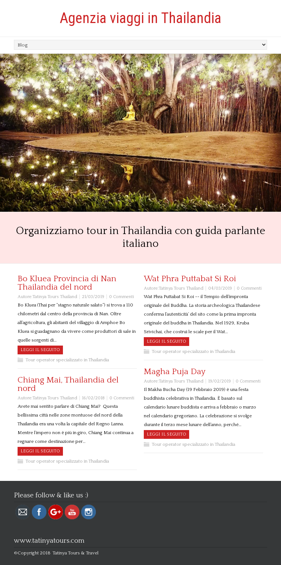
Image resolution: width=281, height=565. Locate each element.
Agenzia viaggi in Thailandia (140, 18)
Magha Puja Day (175, 371)
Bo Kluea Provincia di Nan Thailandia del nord (67, 283)
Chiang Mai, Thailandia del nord (68, 384)
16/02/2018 (93, 398)
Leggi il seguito (40, 349)
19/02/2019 (219, 381)
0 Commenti (121, 296)
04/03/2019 (220, 288)
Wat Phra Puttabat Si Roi (190, 278)
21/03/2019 (93, 296)
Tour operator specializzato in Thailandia (67, 359)
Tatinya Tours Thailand (55, 296)
